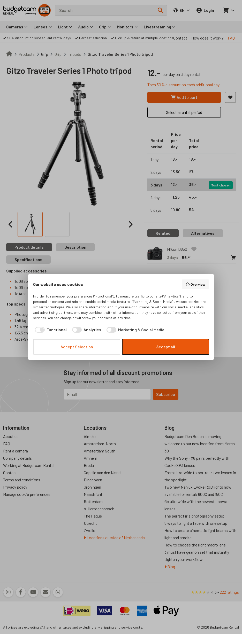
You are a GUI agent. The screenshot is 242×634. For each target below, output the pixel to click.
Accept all (165, 346)
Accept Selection (77, 346)
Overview (196, 284)
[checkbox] (50, 330)
